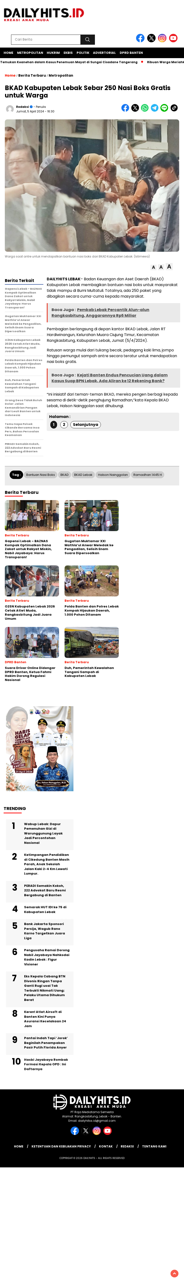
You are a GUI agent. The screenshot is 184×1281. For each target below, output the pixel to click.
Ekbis (68, 52)
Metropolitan (30, 52)
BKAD (64, 474)
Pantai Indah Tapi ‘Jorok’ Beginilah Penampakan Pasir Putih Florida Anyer (46, 1043)
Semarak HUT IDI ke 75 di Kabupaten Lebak (45, 909)
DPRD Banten (131, 52)
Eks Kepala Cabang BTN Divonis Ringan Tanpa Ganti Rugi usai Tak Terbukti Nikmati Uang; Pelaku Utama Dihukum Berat (44, 988)
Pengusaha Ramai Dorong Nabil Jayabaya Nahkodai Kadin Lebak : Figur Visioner (47, 957)
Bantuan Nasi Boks (40, 474)
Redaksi (22, 107)
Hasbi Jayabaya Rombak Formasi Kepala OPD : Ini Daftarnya (46, 1064)
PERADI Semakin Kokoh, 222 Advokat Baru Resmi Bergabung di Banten (45, 890)
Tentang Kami (154, 1146)
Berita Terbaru (32, 75)
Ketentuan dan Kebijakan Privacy (61, 1146)
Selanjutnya (85, 424)
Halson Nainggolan (113, 474)
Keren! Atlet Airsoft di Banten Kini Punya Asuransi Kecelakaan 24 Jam (45, 1019)
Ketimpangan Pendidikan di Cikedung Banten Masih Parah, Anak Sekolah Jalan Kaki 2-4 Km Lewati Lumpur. (46, 864)
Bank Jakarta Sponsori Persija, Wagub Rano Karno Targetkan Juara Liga (44, 931)
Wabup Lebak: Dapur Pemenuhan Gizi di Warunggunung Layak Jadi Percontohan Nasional (43, 833)
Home (8, 52)
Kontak (106, 1146)
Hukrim (53, 52)
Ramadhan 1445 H (147, 474)
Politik (83, 52)
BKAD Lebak (83, 474)
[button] (154, 267)
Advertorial (104, 52)
